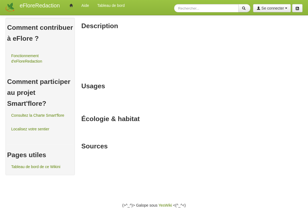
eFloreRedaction (40, 5)
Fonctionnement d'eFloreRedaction (26, 58)
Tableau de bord (111, 5)
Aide (85, 5)
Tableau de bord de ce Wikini (35, 167)
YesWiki (165, 205)
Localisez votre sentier (30, 129)
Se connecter (272, 8)
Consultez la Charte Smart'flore (37, 115)
